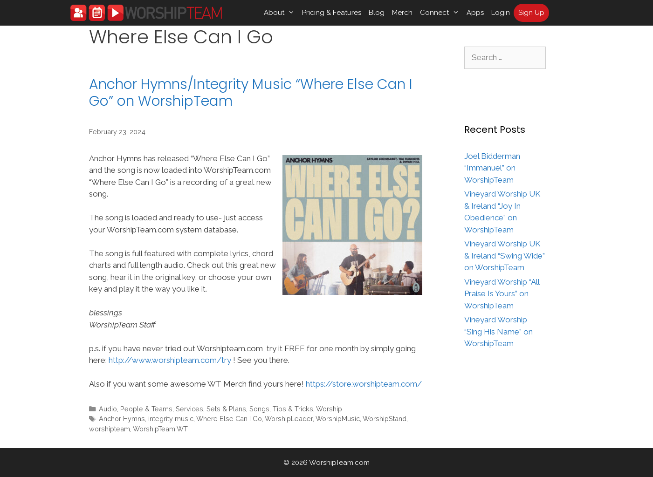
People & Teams (146, 409)
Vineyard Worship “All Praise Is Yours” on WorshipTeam (501, 293)
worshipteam (109, 429)
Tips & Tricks (293, 409)
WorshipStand (384, 418)
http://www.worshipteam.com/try (170, 360)
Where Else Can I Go (229, 418)
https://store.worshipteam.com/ (364, 383)
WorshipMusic (338, 418)
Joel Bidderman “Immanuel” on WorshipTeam (492, 167)
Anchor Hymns (122, 418)
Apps (475, 12)
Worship (329, 409)
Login (500, 12)
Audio (108, 409)
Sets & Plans (226, 409)
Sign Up (531, 12)
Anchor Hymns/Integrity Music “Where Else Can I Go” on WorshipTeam (250, 93)
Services (189, 409)
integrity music (170, 418)
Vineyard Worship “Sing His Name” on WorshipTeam (498, 331)
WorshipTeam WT (160, 429)
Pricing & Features (331, 12)
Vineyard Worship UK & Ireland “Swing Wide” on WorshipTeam (504, 255)
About (281, 13)
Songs (259, 409)
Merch (402, 12)
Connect (441, 13)
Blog (377, 12)
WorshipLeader (289, 418)
